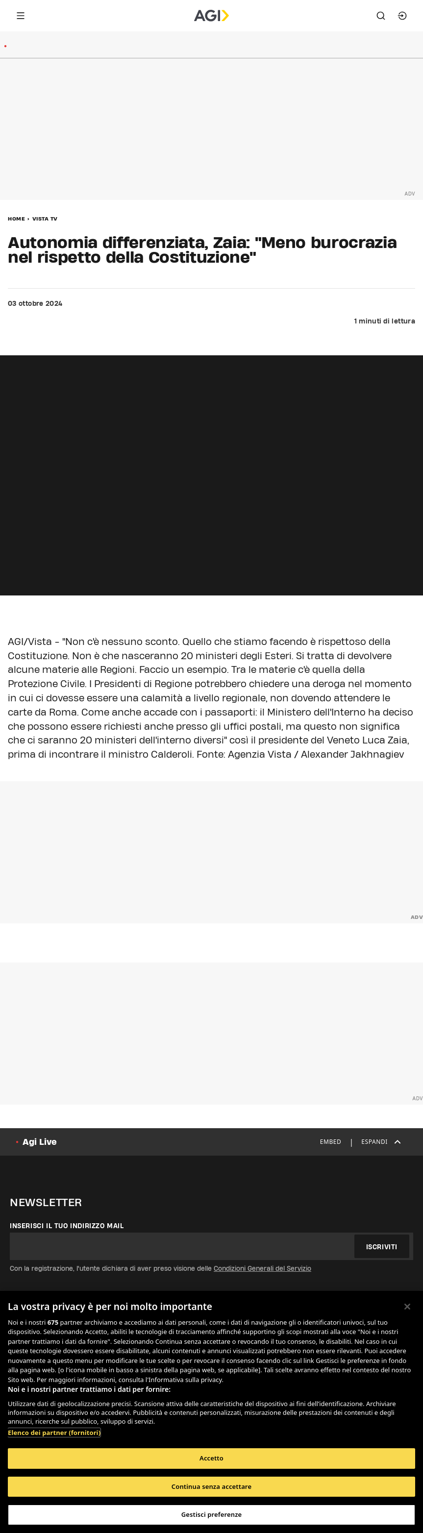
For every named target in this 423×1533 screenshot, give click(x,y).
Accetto (211, 1458)
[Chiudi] (407, 1306)
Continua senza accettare (211, 1486)
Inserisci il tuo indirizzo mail (67, 1226)
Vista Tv (45, 218)
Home (16, 218)
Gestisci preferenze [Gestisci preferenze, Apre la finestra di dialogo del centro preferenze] (211, 1514)
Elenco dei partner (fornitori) (54, 1432)
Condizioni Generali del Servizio (262, 1268)
